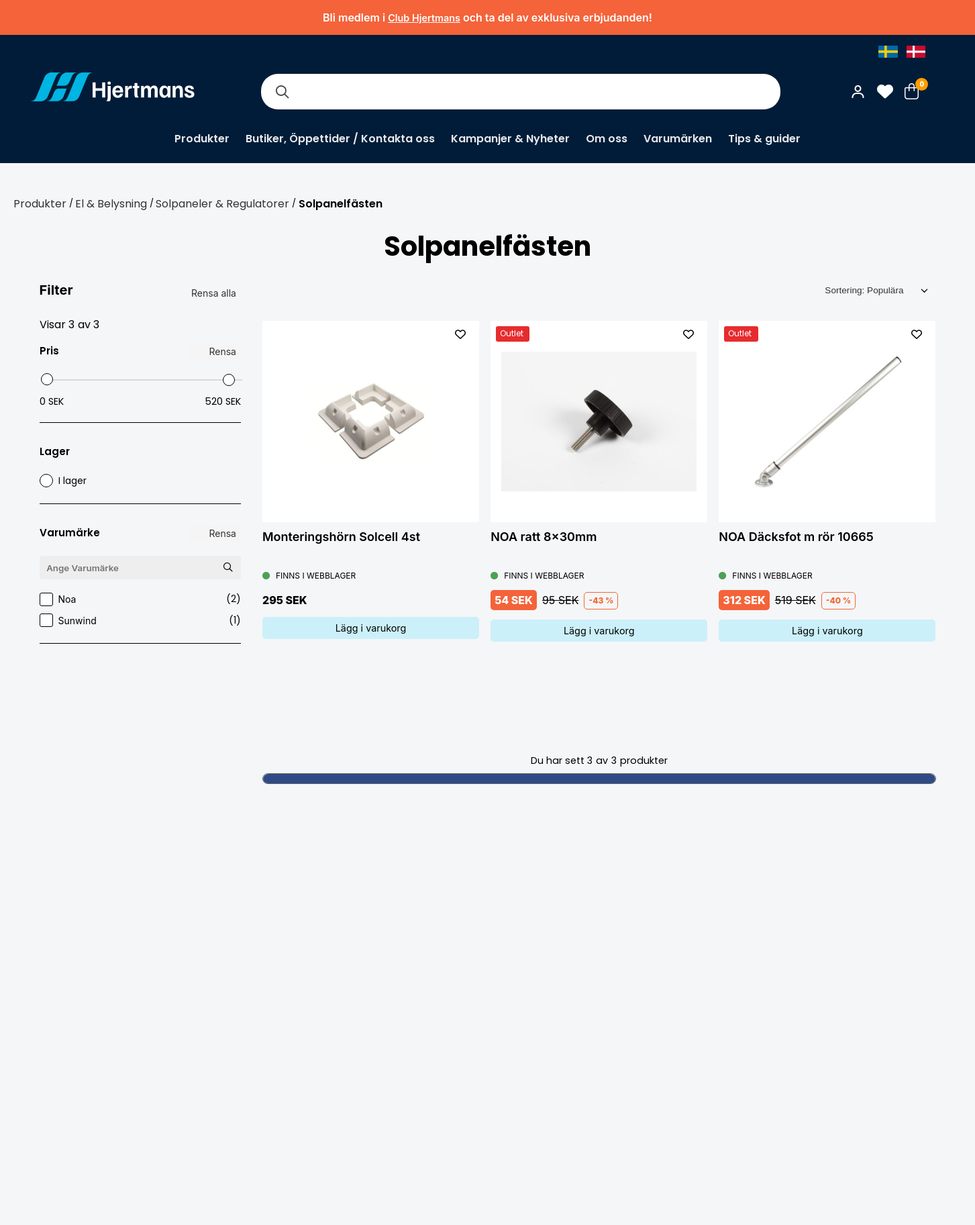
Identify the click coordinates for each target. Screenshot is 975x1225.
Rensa (222, 351)
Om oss (606, 138)
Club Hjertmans (424, 17)
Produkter (201, 138)
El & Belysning (111, 203)
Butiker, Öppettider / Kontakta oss (340, 138)
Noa (140, 599)
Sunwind (140, 621)
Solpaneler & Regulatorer (222, 203)
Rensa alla (213, 293)
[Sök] (282, 91)
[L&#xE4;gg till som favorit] (460, 334)
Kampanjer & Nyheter (510, 138)
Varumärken (678, 138)
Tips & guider (764, 138)
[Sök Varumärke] (227, 567)
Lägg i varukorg (371, 628)
